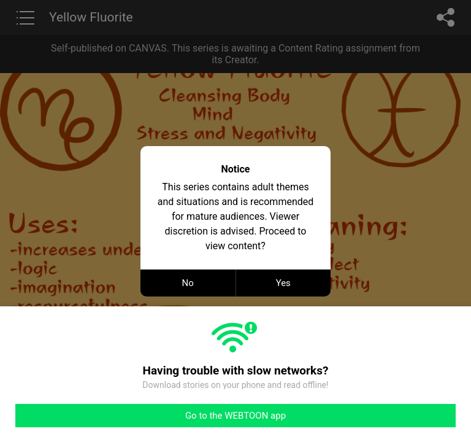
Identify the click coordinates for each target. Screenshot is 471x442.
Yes (283, 283)
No (188, 283)
